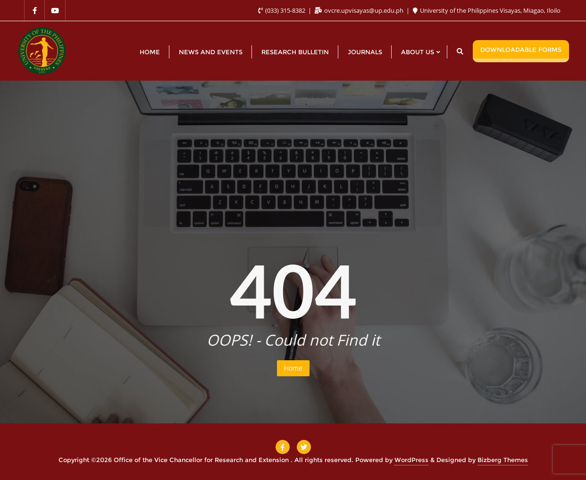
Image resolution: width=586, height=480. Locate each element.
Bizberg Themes (502, 459)
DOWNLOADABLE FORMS (520, 49)
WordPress (411, 459)
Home (293, 368)
